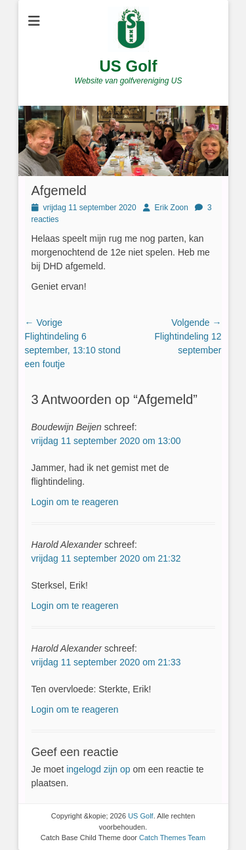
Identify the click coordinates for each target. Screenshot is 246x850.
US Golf (128, 66)
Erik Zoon (171, 207)
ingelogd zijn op (98, 769)
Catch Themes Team (172, 837)
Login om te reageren (75, 502)
